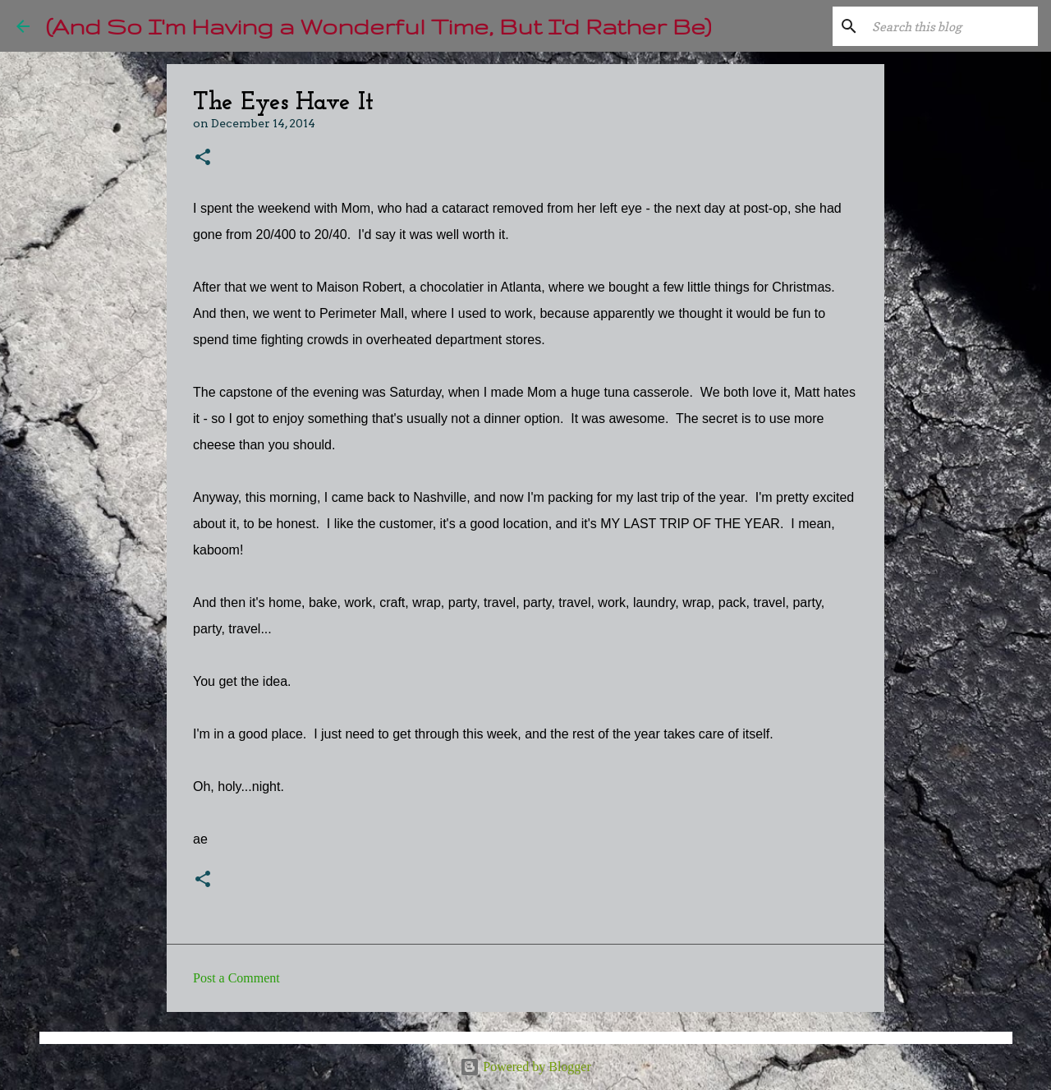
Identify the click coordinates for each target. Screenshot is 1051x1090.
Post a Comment (236, 978)
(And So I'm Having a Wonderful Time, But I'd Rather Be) (378, 26)
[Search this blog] (951, 26)
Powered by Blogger (525, 1067)
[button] (203, 158)
